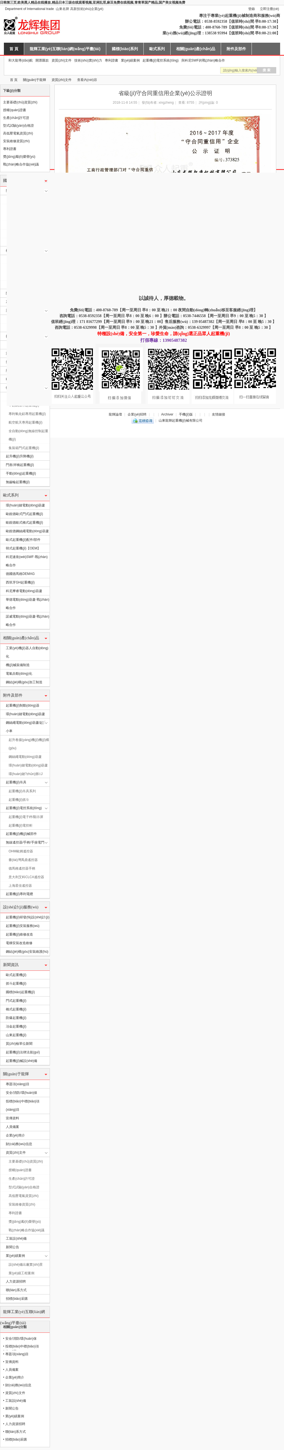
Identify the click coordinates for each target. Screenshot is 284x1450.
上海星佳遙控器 (20, 886)
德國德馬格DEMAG (20, 574)
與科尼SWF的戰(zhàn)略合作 (203, 60)
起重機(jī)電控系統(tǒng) (161, 60)
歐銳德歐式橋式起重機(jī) (24, 522)
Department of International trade (29, 9)
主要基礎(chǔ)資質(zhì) (20, 102)
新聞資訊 (11, 965)
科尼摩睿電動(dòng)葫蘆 (24, 591)
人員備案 (12, 1127)
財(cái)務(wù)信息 (19, 1144)
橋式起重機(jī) (16, 1009)
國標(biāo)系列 (125, 49)
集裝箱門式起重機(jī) (24, 448)
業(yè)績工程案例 (21, 1273)
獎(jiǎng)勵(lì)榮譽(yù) (19, 157)
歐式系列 (157, 49)
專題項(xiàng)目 (17, 1084)
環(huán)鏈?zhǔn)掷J (25, 774)
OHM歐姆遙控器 (21, 851)
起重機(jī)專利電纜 (19, 894)
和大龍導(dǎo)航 (20, 60)
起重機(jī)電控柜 (20, 825)
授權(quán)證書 (14, 110)
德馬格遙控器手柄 (22, 868)
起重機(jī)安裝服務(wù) (22, 926)
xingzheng (166, 103)
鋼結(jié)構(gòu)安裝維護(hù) (27, 952)
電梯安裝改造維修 (19, 943)
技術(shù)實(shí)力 (88, 60)
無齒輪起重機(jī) (18, 482)
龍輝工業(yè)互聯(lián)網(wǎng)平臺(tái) (65, 49)
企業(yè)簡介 (15, 1135)
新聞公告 (12, 1247)
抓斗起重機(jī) (16, 983)
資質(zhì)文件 (62, 60)
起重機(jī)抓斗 (19, 800)
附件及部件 (236, 49)
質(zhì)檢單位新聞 (19, 1044)
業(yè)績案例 (130, 60)
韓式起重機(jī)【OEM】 (23, 548)
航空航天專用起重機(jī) (25, 422)
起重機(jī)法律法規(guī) (23, 1052)
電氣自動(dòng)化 (19, 674)
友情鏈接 (218, 414)
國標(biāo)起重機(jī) (20, 992)
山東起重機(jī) (16, 1035)
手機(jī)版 (186, 414)
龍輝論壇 (115, 414)
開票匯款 (42, 60)
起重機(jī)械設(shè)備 (21, 1061)
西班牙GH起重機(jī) (20, 582)
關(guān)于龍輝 (34, 80)
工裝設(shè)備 (16, 1238)
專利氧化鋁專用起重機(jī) (27, 414)
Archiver (167, 414)
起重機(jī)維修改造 (19, 934)
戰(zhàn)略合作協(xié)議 (21, 164)
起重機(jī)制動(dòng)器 (22, 705)
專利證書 (111, 60)
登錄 (251, 9)
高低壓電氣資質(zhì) (18, 133)
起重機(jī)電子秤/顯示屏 (26, 817)
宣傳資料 (12, 1118)
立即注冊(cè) (269, 9)
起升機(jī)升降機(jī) (20, 456)
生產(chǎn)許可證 (16, 118)
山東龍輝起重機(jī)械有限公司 (2, 80)
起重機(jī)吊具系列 (22, 791)
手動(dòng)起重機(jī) (21, 473)
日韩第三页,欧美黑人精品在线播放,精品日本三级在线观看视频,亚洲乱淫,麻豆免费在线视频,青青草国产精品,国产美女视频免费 (92, 2)
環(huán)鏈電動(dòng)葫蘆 (25, 505)
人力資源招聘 (16, 1281)
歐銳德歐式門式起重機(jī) (24, 514)
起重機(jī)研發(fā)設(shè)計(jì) (27, 917)
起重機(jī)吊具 (16, 782)
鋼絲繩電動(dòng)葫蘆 (25, 757)
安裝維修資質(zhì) (16, 141)
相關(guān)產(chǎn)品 (195, 49)
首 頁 (13, 49)
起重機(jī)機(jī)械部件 (21, 834)
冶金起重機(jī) (16, 1026)
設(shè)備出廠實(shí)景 (26, 1264)
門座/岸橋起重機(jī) (20, 465)
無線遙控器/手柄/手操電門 (25, 842)
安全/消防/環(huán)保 (21, 1093)
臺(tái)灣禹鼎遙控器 (23, 860)
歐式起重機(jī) (16, 975)
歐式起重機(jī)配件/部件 (23, 540)
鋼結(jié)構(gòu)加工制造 (24, 682)
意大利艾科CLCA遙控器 (26, 877)
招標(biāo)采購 (17, 1299)
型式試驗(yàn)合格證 (18, 126)
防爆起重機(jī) (16, 1018)
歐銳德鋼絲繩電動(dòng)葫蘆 (27, 531)
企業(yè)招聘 (137, 414)
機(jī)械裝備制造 (18, 665)
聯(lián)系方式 (16, 1290)
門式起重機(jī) (16, 1001)
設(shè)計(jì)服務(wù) (21, 907)
